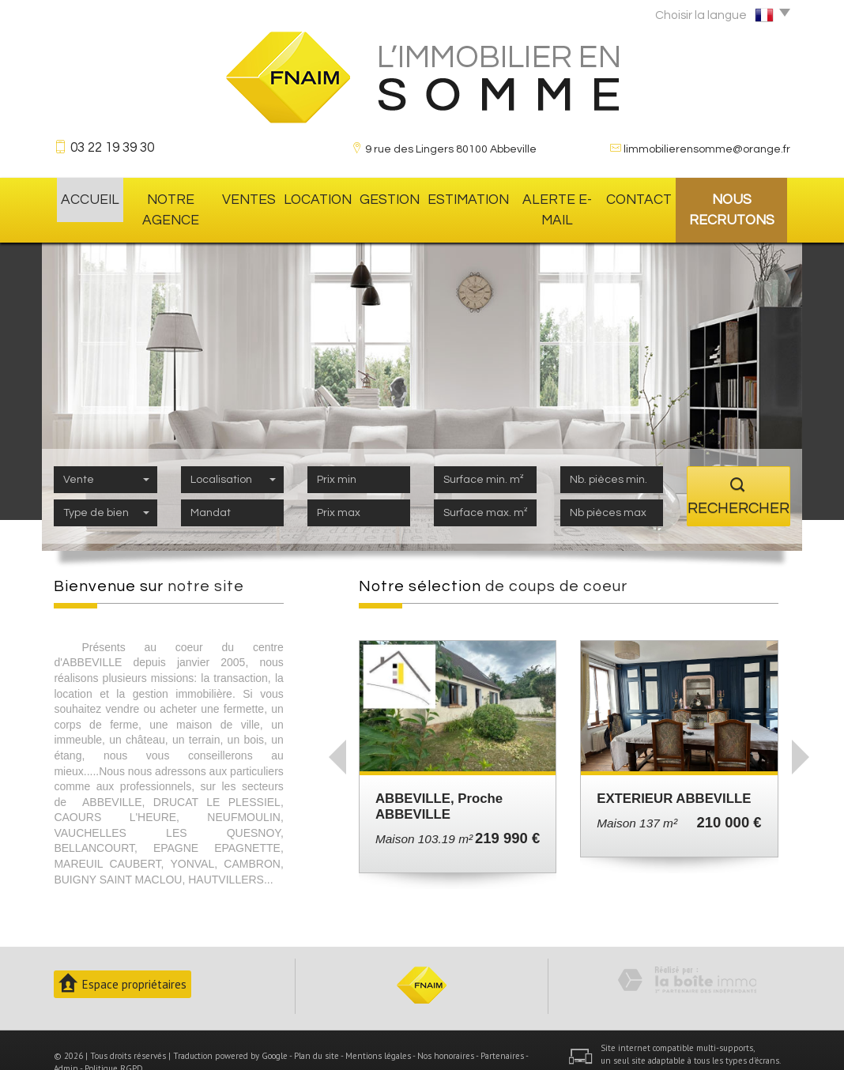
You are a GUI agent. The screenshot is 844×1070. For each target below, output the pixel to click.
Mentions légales (378, 1031)
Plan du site (316, 1031)
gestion (389, 197)
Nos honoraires (445, 1031)
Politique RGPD (114, 1043)
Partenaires (502, 1031)
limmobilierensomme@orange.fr (707, 149)
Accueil (86, 197)
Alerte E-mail (551, 197)
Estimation (462, 197)
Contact (635, 197)
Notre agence (171, 197)
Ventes (253, 197)
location (319, 197)
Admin (66, 1043)
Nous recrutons (730, 197)
